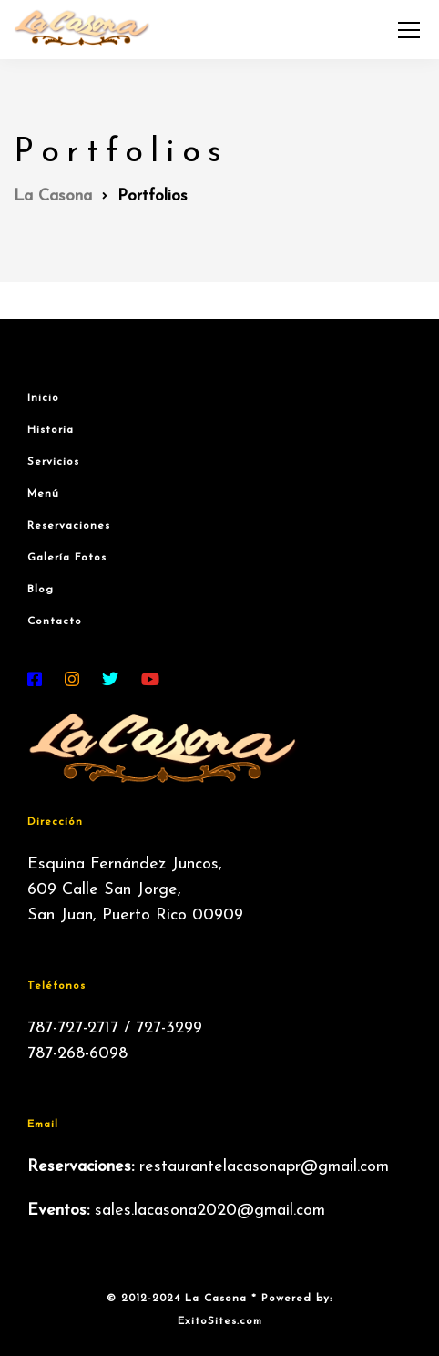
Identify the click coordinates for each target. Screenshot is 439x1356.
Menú (43, 493)
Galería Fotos (67, 557)
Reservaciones (68, 525)
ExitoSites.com (220, 1321)
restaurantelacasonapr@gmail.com (264, 1167)
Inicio (43, 398)
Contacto (54, 621)
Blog (40, 589)
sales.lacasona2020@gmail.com (210, 1210)
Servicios (53, 462)
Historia (50, 430)
